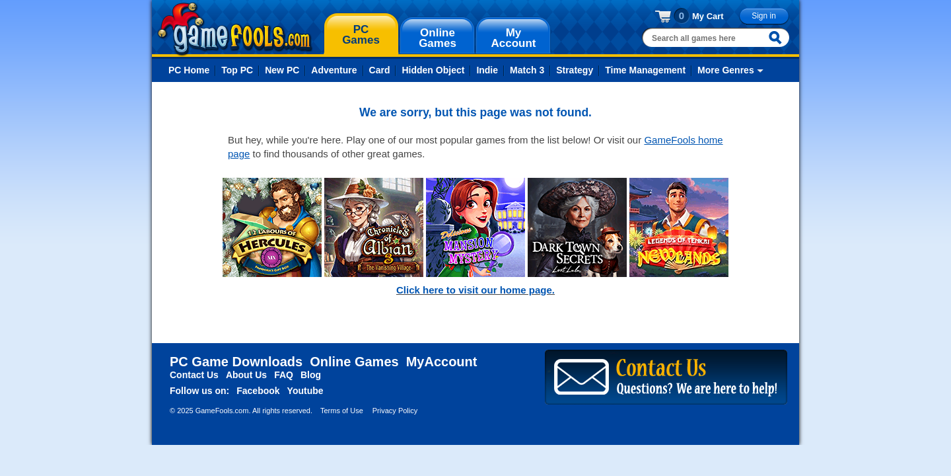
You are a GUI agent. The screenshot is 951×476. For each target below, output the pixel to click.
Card (379, 70)
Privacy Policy (394, 411)
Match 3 (527, 70)
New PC (282, 70)
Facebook (257, 390)
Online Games (354, 361)
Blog (310, 375)
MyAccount (441, 361)
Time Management (645, 70)
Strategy (574, 70)
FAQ (283, 375)
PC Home (188, 70)
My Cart (708, 16)
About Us (246, 375)
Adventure (334, 70)
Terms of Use (341, 411)
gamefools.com (235, 29)
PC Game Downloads (236, 361)
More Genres (725, 70)
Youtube (305, 390)
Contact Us (194, 375)
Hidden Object (433, 70)
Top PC (237, 70)
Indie (487, 70)
